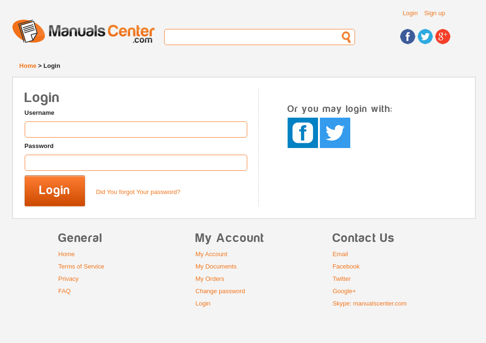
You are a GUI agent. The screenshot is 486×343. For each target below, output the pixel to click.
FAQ (64, 291)
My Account (211, 254)
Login (410, 13)
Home (28, 65)
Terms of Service (81, 266)
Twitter (342, 278)
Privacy (68, 278)
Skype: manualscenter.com (370, 303)
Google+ (344, 291)
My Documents (216, 266)
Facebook (346, 266)
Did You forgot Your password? (138, 191)
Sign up (434, 13)
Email (340, 254)
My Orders (210, 278)
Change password (220, 291)
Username (40, 112)
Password (39, 145)
